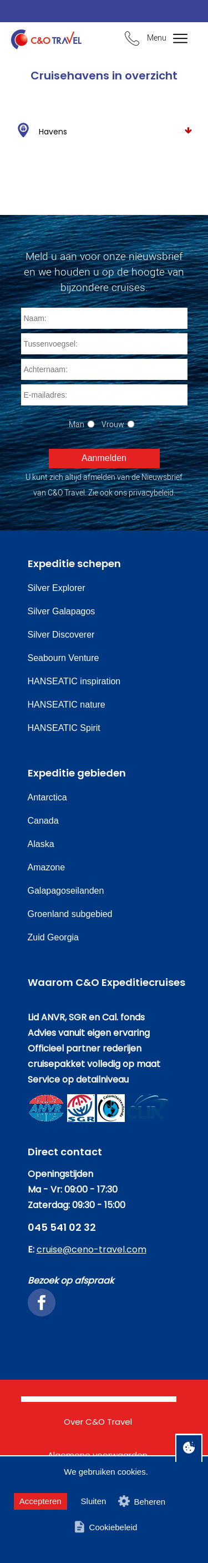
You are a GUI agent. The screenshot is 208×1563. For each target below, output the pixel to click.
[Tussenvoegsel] (104, 343)
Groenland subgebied (70, 914)
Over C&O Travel (98, 1421)
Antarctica (47, 797)
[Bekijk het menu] (173, 39)
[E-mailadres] (104, 394)
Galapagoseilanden (66, 890)
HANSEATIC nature (66, 704)
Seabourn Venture (63, 658)
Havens (104, 130)
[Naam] (104, 318)
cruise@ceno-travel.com (91, 1249)
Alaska (41, 844)
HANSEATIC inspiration (74, 681)
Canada (43, 820)
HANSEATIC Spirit (64, 728)
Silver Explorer (56, 588)
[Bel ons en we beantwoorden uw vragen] (132, 40)
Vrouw (113, 424)
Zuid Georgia (53, 937)
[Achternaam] (104, 369)
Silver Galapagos (61, 611)
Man (76, 424)
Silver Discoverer (61, 634)
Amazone (46, 867)
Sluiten (93, 1501)
